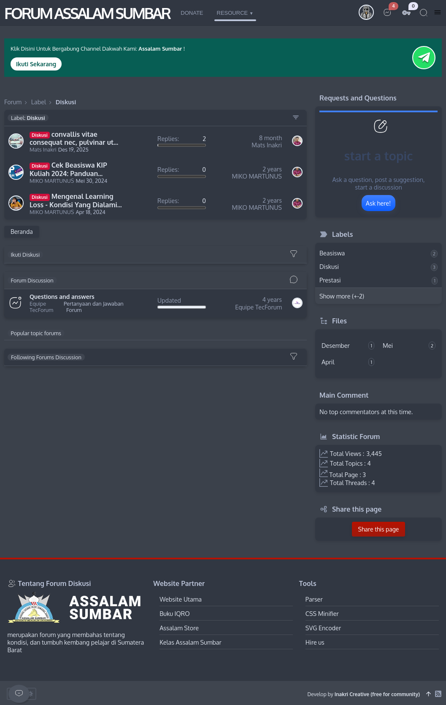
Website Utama (180, 599)
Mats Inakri (43, 149)
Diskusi (378, 267)
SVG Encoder (323, 628)
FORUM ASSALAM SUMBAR (87, 12)
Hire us (314, 642)
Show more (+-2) (341, 296)
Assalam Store (179, 628)
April (348, 362)
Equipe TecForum (41, 307)
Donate (192, 13)
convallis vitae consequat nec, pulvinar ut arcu (72, 138)
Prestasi (378, 280)
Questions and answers (62, 296)
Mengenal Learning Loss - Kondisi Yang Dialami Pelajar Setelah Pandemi (73, 201)
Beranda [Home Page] (22, 231)
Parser (314, 599)
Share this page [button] (378, 529)
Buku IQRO (174, 613)
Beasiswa (378, 253)
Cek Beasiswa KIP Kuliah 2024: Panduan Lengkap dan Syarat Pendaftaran (68, 169)
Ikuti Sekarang (36, 64)
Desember (348, 346)
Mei (409, 346)
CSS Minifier (322, 613)
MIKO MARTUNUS (52, 181)
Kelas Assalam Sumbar (190, 642)
